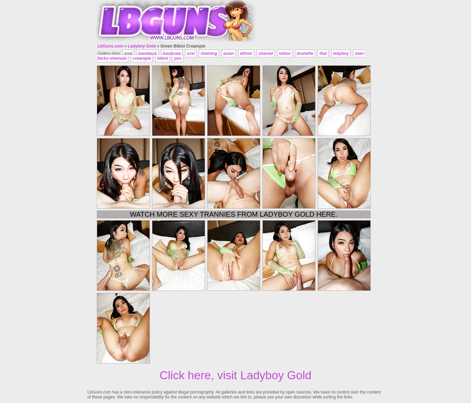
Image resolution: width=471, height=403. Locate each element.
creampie (142, 58)
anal (128, 53)
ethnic (246, 53)
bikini (162, 58)
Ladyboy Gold (142, 46)
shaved (266, 53)
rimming (209, 53)
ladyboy (341, 53)
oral (191, 53)
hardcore (172, 53)
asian (228, 53)
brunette (305, 53)
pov (177, 58)
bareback (147, 53)
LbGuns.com (110, 46)
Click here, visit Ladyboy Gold (236, 375)
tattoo (284, 53)
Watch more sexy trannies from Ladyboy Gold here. (234, 214)
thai (323, 53)
